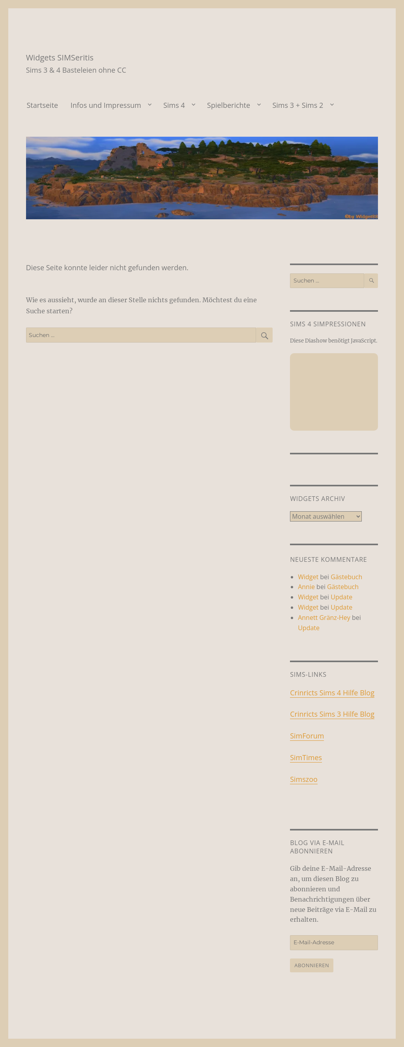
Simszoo (304, 779)
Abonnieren (311, 965)
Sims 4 (174, 105)
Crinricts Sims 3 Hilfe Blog (332, 714)
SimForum (307, 735)
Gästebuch (346, 576)
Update (341, 597)
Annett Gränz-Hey (324, 617)
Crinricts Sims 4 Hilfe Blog (332, 692)
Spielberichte (228, 105)
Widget (308, 576)
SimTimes (306, 757)
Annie (306, 586)
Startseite (42, 105)
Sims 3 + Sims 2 (297, 105)
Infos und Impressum (106, 105)
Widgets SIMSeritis (60, 57)
